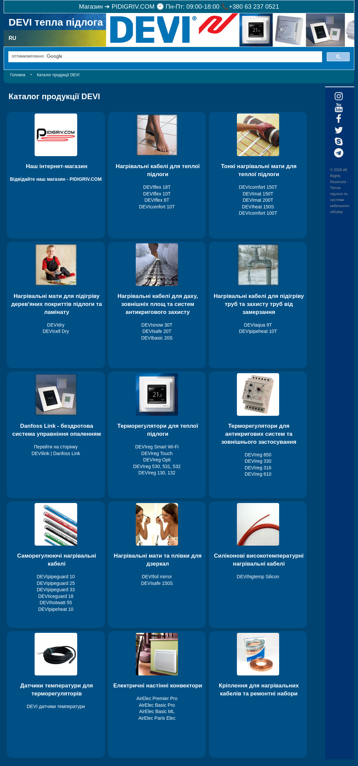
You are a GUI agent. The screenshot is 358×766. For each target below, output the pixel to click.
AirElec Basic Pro (157, 705)
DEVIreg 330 (258, 461)
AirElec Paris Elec (156, 718)
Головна (17, 75)
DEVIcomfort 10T (157, 206)
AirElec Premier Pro (156, 698)
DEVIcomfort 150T (258, 187)
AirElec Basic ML (157, 711)
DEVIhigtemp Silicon (258, 576)
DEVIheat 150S (258, 206)
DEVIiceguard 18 (56, 596)
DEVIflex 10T (156, 193)
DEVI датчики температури (56, 706)
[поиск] (165, 56)
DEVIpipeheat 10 (56, 609)
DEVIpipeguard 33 (56, 589)
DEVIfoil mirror (157, 576)
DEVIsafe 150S (157, 583)
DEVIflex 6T (156, 200)
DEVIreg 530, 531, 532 (156, 466)
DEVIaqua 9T (258, 325)
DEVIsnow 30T (156, 325)
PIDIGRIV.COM (133, 6)
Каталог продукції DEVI (58, 75)
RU (12, 38)
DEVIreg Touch (157, 453)
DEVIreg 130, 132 (156, 472)
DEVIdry (56, 325)
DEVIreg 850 (258, 454)
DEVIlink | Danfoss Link (56, 453)
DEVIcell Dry (56, 331)
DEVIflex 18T (156, 187)
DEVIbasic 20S (156, 338)
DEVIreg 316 (258, 467)
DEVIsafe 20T (156, 331)
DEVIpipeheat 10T (258, 331)
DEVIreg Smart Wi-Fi (157, 446)
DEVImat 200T (258, 200)
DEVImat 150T (258, 193)
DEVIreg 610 (258, 474)
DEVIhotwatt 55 (56, 602)
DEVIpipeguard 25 (56, 583)
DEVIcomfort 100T (258, 213)
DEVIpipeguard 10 (56, 576)
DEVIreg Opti (156, 459)
